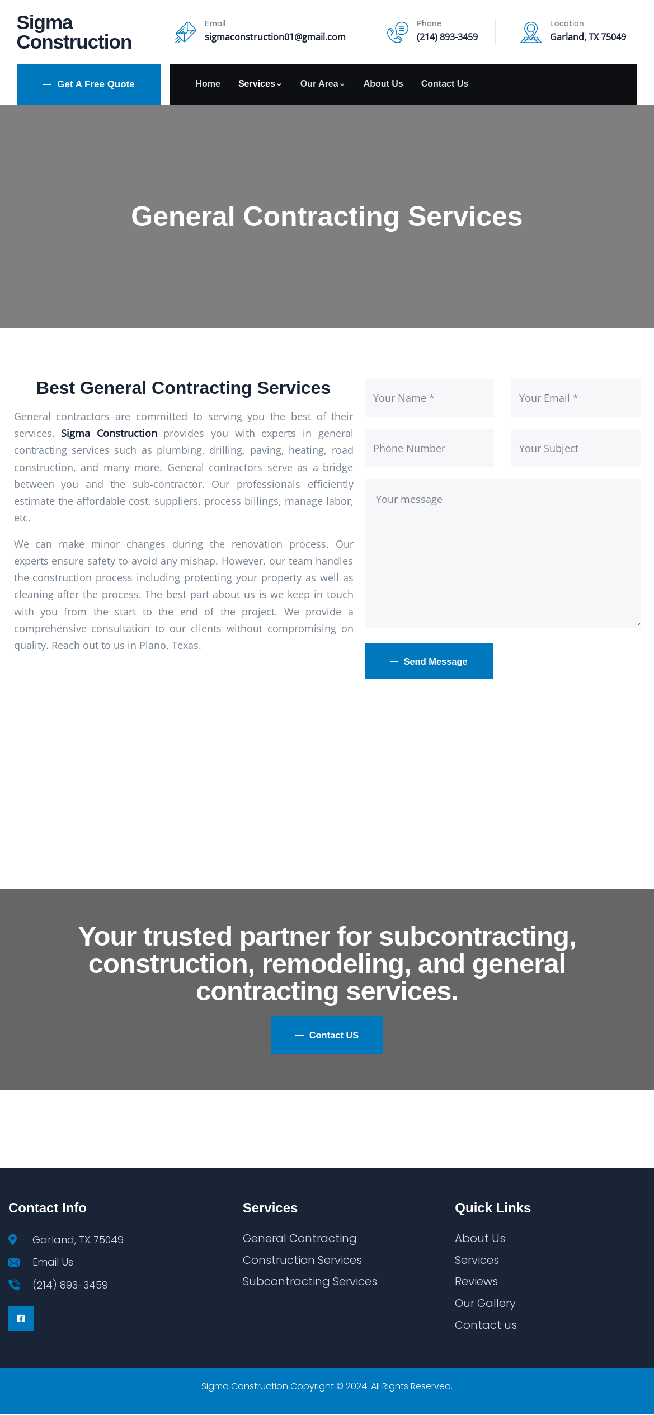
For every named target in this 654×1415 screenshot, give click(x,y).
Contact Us (444, 83)
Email (215, 24)
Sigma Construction (74, 32)
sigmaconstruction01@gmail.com (275, 37)
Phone (429, 24)
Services (260, 83)
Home (207, 83)
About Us (383, 83)
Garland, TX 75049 (588, 37)
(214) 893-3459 (447, 37)
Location (567, 24)
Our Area (323, 83)
